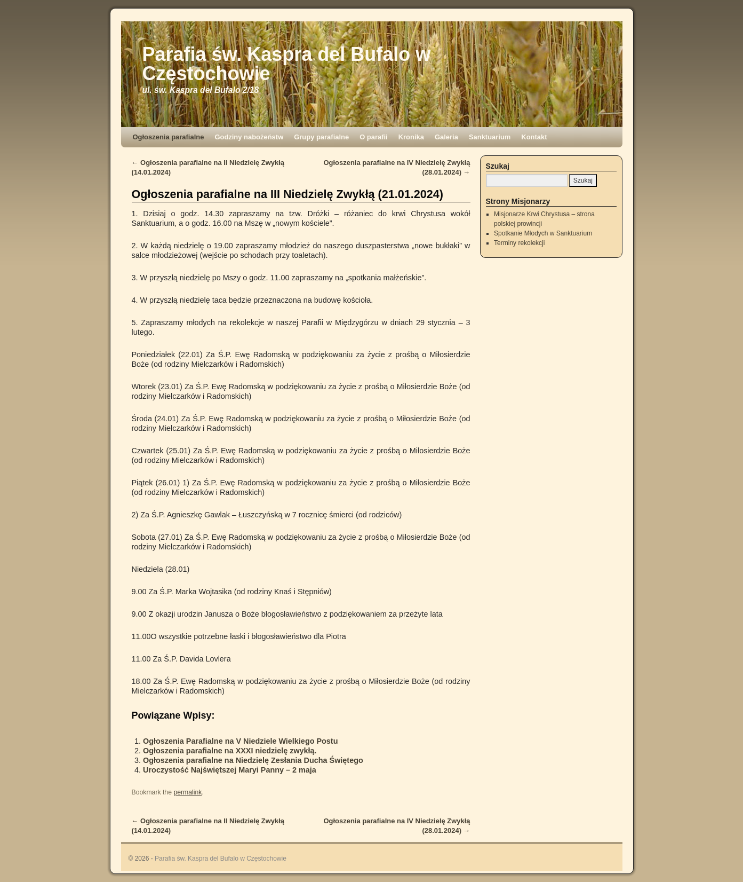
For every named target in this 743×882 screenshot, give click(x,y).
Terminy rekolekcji (519, 243)
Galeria (446, 137)
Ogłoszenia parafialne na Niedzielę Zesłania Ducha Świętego (253, 760)
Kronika (411, 137)
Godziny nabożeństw (248, 137)
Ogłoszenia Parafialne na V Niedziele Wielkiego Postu (240, 741)
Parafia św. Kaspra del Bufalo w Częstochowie (286, 63)
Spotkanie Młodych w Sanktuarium (543, 233)
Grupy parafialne (321, 137)
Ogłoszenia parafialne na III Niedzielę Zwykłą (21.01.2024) (287, 194)
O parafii (373, 137)
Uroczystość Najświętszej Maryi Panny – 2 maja (229, 770)
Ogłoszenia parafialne (168, 137)
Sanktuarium (489, 137)
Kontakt (534, 137)
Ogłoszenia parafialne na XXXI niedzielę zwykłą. (230, 750)
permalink (187, 792)
